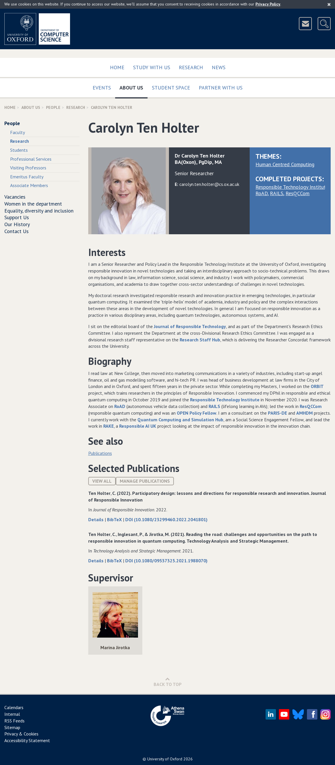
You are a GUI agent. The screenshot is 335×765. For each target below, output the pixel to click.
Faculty (17, 132)
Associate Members (29, 185)
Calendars (13, 707)
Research (191, 67)
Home (117, 67)
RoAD (261, 193)
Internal (12, 714)
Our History (17, 224)
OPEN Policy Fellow (196, 413)
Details (96, 519)
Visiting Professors (28, 168)
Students (19, 150)
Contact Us (16, 231)
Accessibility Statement (27, 740)
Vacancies (14, 196)
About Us (133, 86)
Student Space (171, 87)
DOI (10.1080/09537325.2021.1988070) (166, 560)
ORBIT (317, 386)
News (218, 67)
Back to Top (168, 681)
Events (102, 87)
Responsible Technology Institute (291, 187)
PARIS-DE (277, 413)
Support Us (16, 217)
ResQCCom (298, 193)
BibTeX (115, 519)
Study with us (151, 67)
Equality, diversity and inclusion (38, 210)
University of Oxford (164, 759)
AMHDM (304, 413)
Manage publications (145, 481)
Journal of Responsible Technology (190, 326)
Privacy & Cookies (21, 734)
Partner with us (220, 87)
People (53, 107)
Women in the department (33, 203)
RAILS (276, 193)
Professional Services (30, 159)
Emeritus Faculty (26, 177)
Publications (100, 453)
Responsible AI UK (137, 426)
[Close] (329, 4)
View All (102, 481)
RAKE (108, 426)
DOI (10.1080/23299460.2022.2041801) (166, 519)
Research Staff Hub (200, 340)
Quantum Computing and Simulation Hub (180, 419)
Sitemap (12, 727)
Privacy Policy (267, 4)
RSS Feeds (14, 721)
